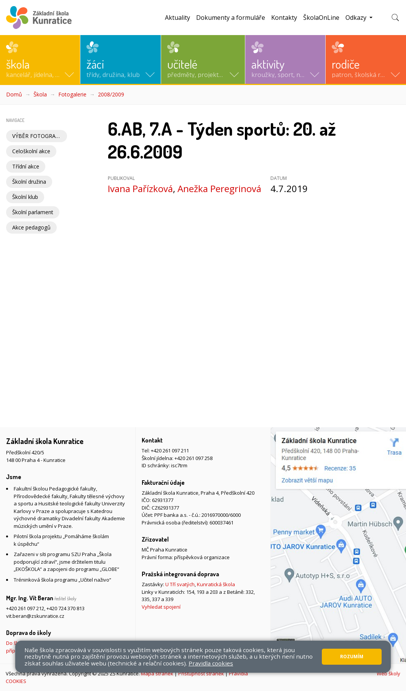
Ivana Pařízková (140, 188)
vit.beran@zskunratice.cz (35, 615)
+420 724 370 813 (65, 608)
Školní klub (25, 196)
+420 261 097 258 (193, 458)
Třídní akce (25, 166)
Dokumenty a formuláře (230, 17)
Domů (14, 94)
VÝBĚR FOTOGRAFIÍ (37, 135)
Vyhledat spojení (161, 606)
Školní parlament (32, 212)
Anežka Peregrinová (219, 188)
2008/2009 (111, 94)
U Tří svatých (180, 584)
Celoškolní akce (31, 151)
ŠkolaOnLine (321, 17)
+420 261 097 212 (25, 608)
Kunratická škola (216, 584)
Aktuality (177, 17)
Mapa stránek (157, 673)
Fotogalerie (72, 94)
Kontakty (284, 17)
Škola (40, 94)
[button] (40, 59)
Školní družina (29, 181)
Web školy (388, 673)
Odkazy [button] (356, 17)
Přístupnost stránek (201, 673)
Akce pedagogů (31, 227)
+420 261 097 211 (170, 450)
